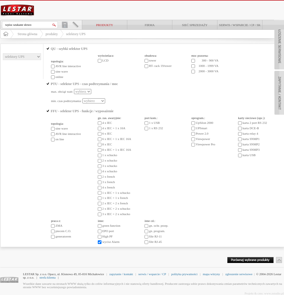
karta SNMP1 (251, 139)
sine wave (62, 71)
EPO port (108, 231)
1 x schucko (109, 155)
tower (152, 60)
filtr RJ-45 (155, 241)
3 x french (108, 182)
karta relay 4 (250, 133)
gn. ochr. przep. (158, 225)
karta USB (249, 155)
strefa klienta (47, 277)
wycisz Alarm (111, 241)
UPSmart (201, 128)
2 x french (108, 176)
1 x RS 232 (156, 128)
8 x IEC (107, 144)
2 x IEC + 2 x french (115, 203)
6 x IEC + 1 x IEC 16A (116, 139)
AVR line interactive (68, 66)
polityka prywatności (184, 274)
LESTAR (17, 4)
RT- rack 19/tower (160, 65)
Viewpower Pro (205, 144)
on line (60, 139)
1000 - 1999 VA (209, 65)
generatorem (63, 236)
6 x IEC (107, 133)
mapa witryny (211, 274)
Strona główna (27, 34)
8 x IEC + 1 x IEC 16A (116, 149)
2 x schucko (109, 160)
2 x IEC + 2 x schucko (116, 208)
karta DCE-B (251, 128)
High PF (107, 236)
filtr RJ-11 (155, 236)
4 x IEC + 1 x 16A (113, 128)
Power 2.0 (202, 133)
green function (111, 225)
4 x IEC (107, 122)
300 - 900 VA (210, 60)
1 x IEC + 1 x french (115, 198)
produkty (104, 25)
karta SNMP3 (251, 149)
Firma (150, 25)
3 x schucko (109, 165)
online (59, 76)
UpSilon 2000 (204, 122)
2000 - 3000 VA (209, 71)
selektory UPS (76, 34)
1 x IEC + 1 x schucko (116, 192)
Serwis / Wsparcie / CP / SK (240, 25)
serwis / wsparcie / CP (152, 274)
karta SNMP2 (251, 144)
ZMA (59, 225)
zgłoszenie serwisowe (239, 274)
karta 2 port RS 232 (255, 122)
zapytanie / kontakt (121, 274)
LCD (105, 60)
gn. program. (157, 231)
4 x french (108, 187)
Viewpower (203, 139)
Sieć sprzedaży (194, 25)
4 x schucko (109, 171)
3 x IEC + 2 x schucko (116, 214)
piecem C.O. (63, 231)
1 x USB (154, 122)
